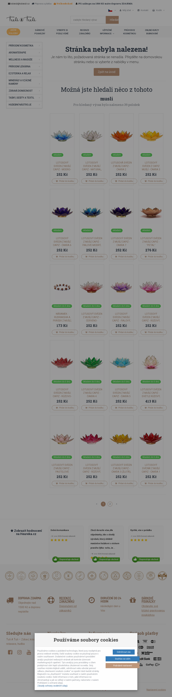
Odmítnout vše (124, 652)
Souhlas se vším (122, 659)
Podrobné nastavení (122, 665)
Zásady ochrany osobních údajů (52, 686)
